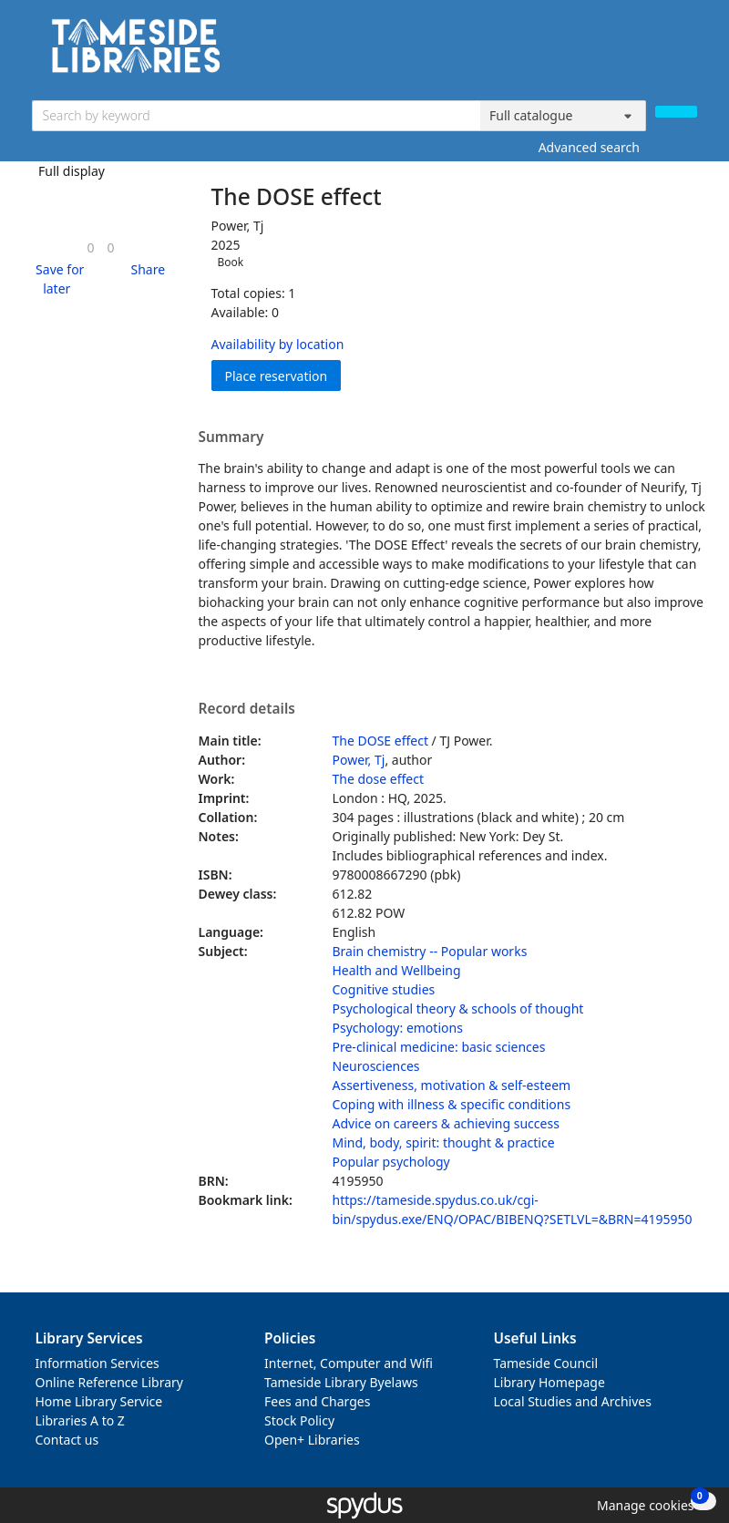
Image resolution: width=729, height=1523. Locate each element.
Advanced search (589, 147)
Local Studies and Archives (573, 1401)
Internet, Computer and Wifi (348, 1363)
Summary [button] (231, 437)
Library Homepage (549, 1382)
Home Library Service (99, 1401)
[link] (90, 247)
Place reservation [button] (283, 375)
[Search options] (563, 115)
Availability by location (277, 344)
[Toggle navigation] (687, 52)
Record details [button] (247, 709)
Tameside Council (546, 1363)
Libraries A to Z (80, 1420)
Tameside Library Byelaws (341, 1382)
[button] (57, 279)
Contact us (67, 1439)
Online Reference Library (109, 1382)
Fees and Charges (317, 1401)
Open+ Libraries (312, 1439)
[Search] (676, 112)
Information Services (97, 1363)
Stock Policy (299, 1420)
